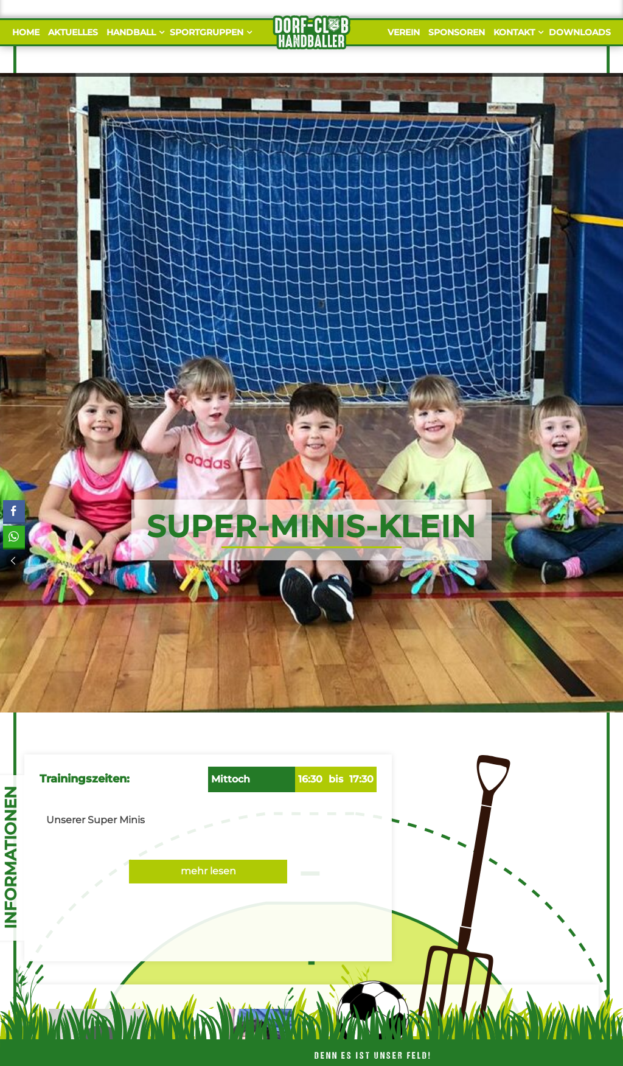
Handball (133, 32)
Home (26, 32)
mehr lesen (208, 871)
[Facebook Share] (14, 511)
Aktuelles (73, 32)
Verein (404, 32)
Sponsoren (456, 32)
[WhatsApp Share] (13, 537)
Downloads (580, 32)
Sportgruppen (209, 32)
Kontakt (516, 32)
